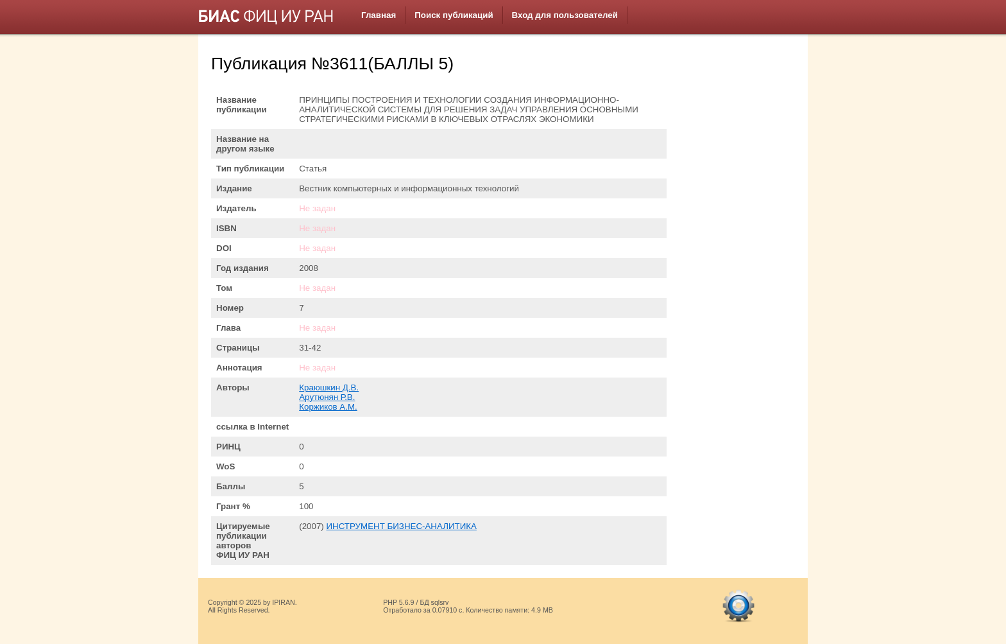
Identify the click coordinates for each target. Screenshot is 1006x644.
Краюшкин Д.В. (329, 387)
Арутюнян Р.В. (327, 397)
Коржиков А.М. (328, 407)
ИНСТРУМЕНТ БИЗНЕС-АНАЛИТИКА (401, 526)
